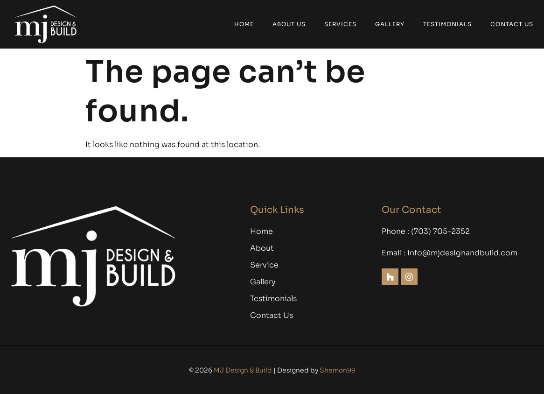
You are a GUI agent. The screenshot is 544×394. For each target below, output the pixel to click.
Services (340, 24)
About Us (289, 24)
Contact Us (511, 24)
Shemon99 (338, 370)
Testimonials (447, 24)
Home (244, 24)
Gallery (390, 24)
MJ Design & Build (243, 370)
